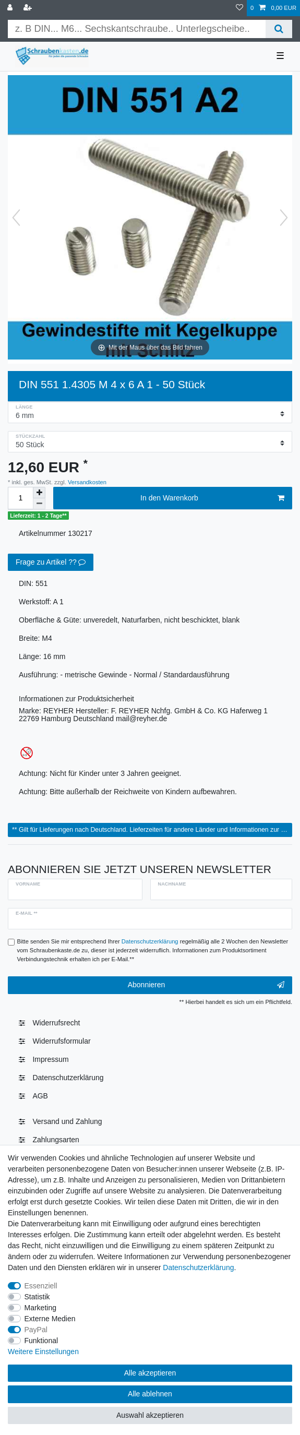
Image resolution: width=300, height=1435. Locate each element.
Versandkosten (86, 482)
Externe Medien (50, 1318)
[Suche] (279, 29)
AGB (40, 1096)
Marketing (40, 1308)
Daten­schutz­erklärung (67, 1077)
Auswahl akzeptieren (150, 1415)
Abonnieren (206, 985)
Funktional (41, 1340)
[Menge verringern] (39, 503)
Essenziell (41, 1286)
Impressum (50, 1059)
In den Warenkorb (212, 498)
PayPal (36, 1329)
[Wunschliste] (239, 8)
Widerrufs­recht (56, 1023)
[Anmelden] (11, 8)
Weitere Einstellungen (43, 1351)
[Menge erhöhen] (39, 492)
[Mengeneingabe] (20, 498)
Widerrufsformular (61, 1041)
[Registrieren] (29, 8)
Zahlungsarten (55, 1139)
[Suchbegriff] (137, 29)
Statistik (37, 1297)
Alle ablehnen (150, 1394)
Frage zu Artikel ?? (51, 562)
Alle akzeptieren (150, 1373)
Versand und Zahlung (67, 1121)
